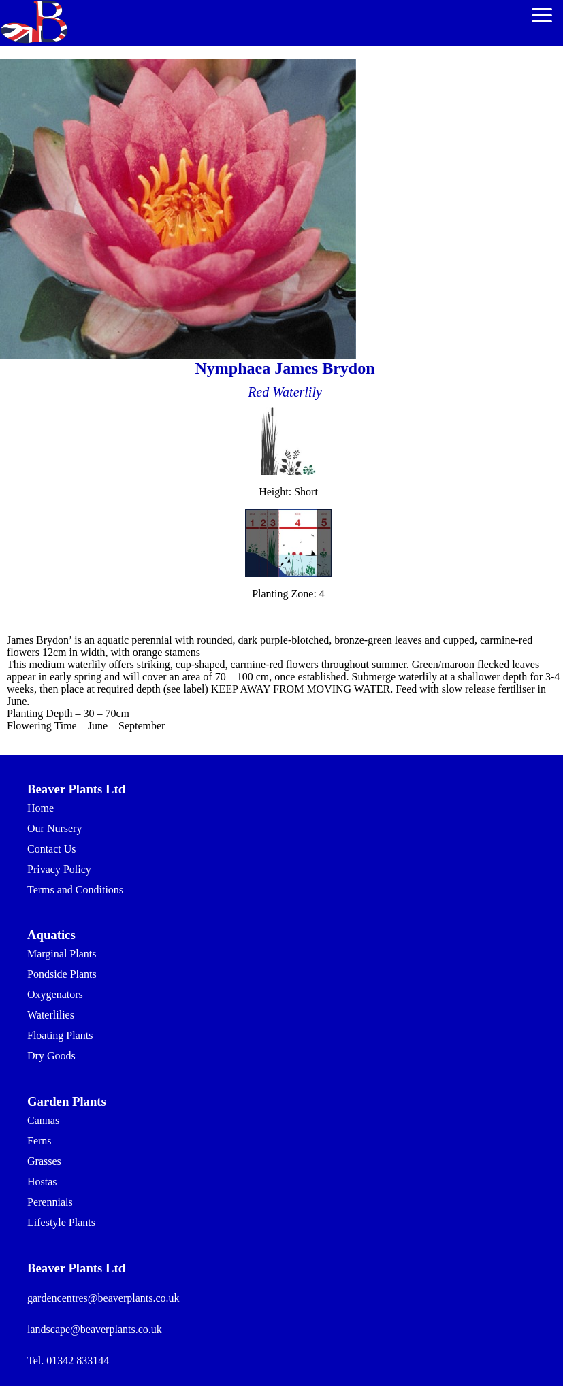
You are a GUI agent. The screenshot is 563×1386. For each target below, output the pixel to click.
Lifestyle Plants (61, 1222)
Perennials (50, 1202)
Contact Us (51, 849)
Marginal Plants (61, 953)
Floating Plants (60, 1035)
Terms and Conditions (75, 889)
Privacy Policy (59, 869)
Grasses (44, 1161)
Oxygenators (55, 994)
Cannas (43, 1120)
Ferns (39, 1140)
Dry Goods (51, 1055)
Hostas (42, 1181)
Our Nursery (54, 828)
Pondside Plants (62, 974)
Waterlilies (50, 1015)
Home (40, 808)
